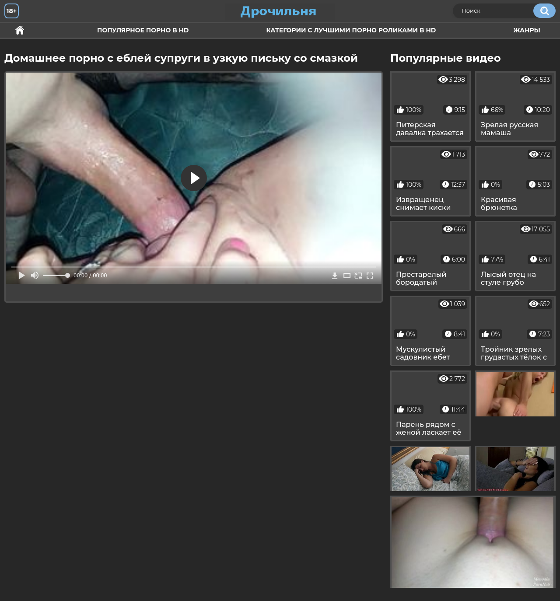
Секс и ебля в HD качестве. (19, 30)
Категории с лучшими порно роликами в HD (351, 30)
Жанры (526, 30)
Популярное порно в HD (143, 30)
